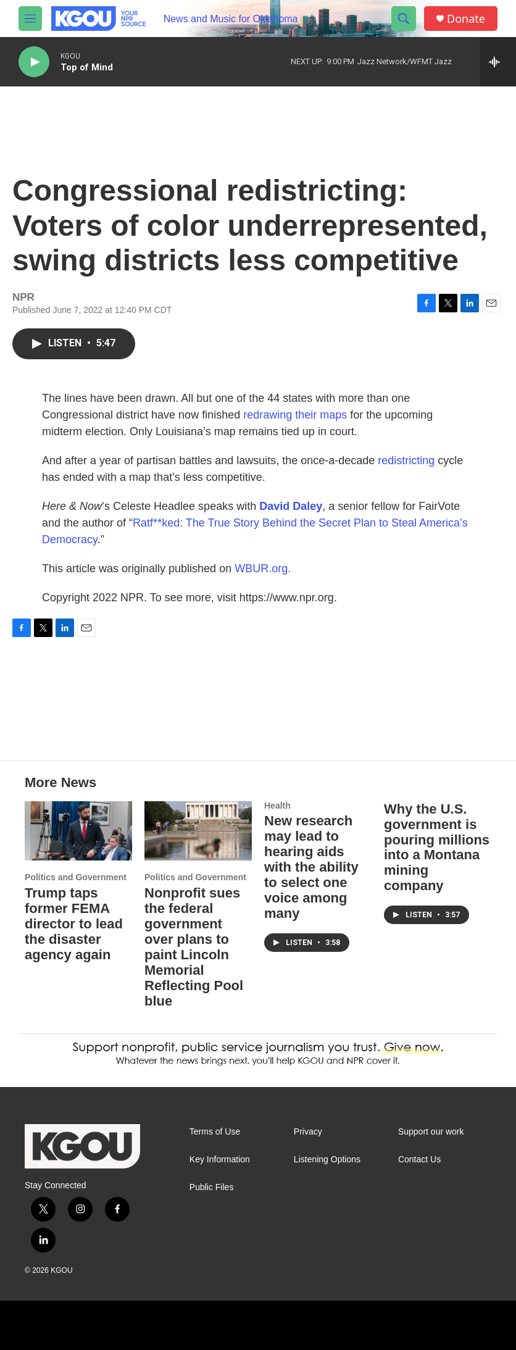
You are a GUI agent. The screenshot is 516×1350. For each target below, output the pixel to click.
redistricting (406, 460)
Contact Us (419, 1159)
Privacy (308, 1131)
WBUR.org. (263, 568)
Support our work (431, 1131)
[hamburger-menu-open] (30, 18)
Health (277, 805)
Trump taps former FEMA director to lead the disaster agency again (74, 923)
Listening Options (327, 1159)
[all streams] (498, 61)
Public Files (211, 1187)
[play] (34, 62)
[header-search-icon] (403, 18)
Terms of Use (214, 1131)
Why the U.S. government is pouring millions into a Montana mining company (436, 847)
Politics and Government (76, 877)
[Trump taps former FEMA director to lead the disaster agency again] (78, 831)
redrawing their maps (295, 415)
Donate (466, 18)
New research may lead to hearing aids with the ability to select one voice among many (311, 867)
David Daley (290, 506)
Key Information (219, 1159)
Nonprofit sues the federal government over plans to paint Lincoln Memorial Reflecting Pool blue (193, 947)
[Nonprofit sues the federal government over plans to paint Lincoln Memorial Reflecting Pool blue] (198, 831)
